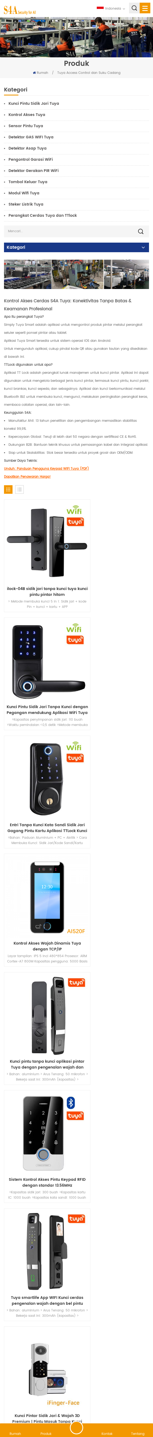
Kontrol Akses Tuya (27, 115)
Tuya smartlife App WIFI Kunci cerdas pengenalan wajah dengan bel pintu (39, 880)
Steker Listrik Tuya (26, 204)
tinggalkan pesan (76, 1427)
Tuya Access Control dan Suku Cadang (88, 72)
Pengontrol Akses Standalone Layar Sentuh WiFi (114, 982)
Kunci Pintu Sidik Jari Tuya (34, 104)
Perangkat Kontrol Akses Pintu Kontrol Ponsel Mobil (39, 1286)
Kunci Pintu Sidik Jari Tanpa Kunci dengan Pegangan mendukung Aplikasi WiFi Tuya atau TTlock (114, 575)
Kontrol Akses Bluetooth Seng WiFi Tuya (39, 1185)
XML (112, 1408)
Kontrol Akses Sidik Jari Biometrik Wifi (39, 1083)
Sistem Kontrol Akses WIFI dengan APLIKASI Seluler (114, 1185)
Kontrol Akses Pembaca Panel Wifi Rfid (114, 1286)
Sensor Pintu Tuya (26, 126)
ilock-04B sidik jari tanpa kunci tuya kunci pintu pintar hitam (39, 575)
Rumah (40, 72)
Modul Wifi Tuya (24, 193)
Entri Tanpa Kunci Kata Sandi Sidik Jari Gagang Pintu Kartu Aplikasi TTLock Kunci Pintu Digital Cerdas (39, 677)
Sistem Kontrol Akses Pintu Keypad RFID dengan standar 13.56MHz (114, 778)
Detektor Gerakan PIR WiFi (34, 171)
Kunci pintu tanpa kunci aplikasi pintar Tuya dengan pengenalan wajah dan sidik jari (39, 778)
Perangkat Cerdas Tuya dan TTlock (43, 215)
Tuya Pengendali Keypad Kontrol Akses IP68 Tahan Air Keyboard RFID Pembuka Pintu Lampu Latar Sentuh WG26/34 (39, 982)
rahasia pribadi (133, 1408)
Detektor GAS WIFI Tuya (31, 137)
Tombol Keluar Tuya (28, 182)
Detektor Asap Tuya (28, 148)
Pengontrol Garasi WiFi (31, 159)
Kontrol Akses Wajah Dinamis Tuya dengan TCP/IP (114, 677)
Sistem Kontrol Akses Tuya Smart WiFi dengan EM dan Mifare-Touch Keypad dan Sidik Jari (114, 1083)
